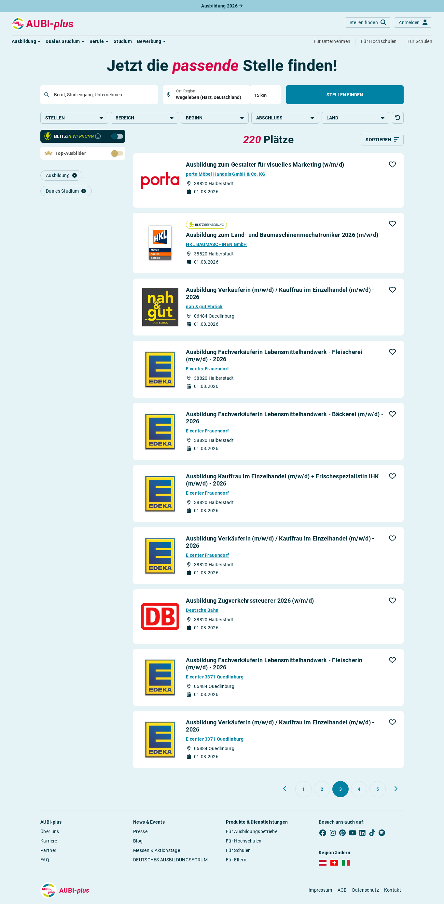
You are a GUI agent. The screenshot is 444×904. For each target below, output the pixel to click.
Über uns (49, 831)
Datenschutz (365, 890)
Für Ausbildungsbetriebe (251, 831)
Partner (48, 850)
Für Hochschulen (244, 841)
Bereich (144, 117)
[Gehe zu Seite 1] (303, 789)
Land (355, 117)
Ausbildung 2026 (222, 5)
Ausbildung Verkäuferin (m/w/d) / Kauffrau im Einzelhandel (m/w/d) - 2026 (280, 294)
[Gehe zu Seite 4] (359, 789)
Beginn (215, 117)
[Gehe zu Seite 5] (377, 789)
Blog (138, 841)
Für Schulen (238, 850)
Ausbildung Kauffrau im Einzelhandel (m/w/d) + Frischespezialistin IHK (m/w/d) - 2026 (282, 480)
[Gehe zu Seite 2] (322, 789)
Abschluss (285, 117)
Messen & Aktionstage (156, 850)
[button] (26, 41)
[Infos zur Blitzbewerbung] (98, 136)
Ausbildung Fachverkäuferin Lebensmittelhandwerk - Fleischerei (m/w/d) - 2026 (274, 356)
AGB (342, 890)
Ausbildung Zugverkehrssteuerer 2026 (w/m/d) (250, 600)
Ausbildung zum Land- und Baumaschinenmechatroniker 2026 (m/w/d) (282, 235)
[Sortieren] (382, 140)
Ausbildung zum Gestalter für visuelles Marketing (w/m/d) (265, 164)
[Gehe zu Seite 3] (340, 789)
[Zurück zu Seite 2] (285, 789)
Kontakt (392, 890)
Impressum (320, 890)
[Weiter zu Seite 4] (396, 789)
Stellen (74, 117)
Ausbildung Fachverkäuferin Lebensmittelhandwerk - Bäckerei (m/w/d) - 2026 (284, 418)
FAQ (44, 860)
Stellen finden (344, 94)
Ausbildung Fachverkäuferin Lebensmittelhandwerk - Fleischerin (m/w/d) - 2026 (274, 664)
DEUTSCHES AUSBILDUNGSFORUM (170, 860)
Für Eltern (236, 860)
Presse (140, 831)
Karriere (48, 841)
